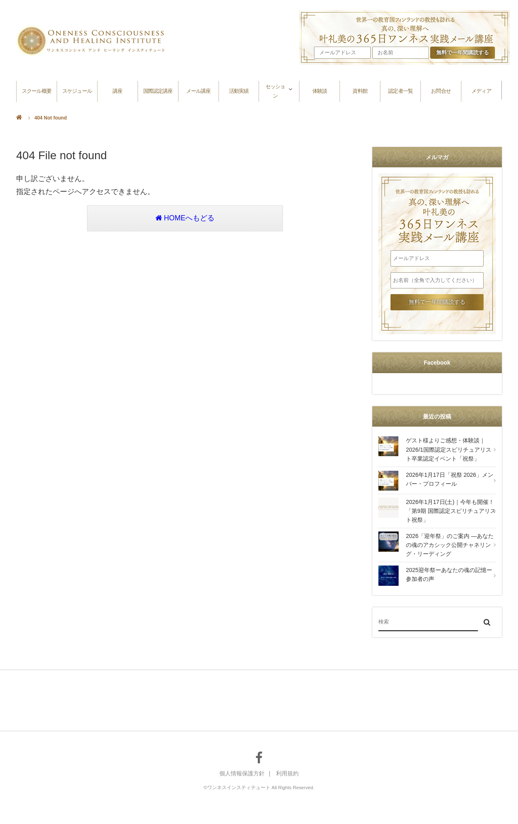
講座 (117, 90)
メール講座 (198, 90)
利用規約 (287, 773)
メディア (481, 90)
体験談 (319, 90)
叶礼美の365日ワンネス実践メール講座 (437, 211)
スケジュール (76, 90)
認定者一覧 (400, 90)
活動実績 (238, 90)
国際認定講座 (157, 90)
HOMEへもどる (185, 219)
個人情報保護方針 (242, 773)
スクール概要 (36, 90)
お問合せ (441, 90)
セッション (275, 90)
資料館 (360, 90)
